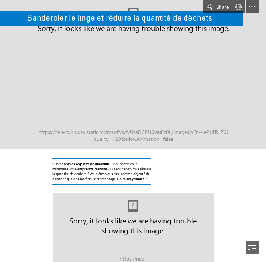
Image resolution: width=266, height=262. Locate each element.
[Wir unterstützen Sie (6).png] (133, 74)
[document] (133, 131)
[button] (217, 6)
